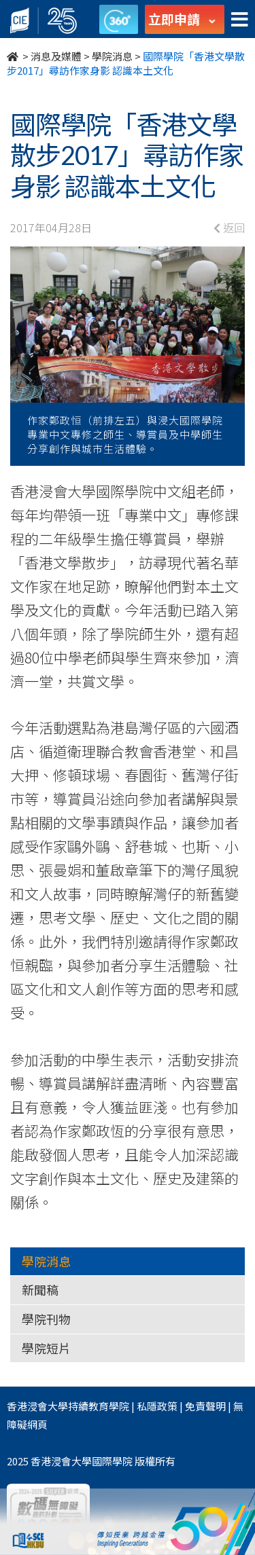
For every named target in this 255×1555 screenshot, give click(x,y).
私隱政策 (157, 1406)
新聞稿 (40, 1289)
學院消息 (112, 56)
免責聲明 (205, 1406)
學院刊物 (46, 1319)
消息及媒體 (56, 56)
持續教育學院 (98, 1406)
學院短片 (46, 1348)
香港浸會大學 (37, 1406)
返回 (229, 227)
